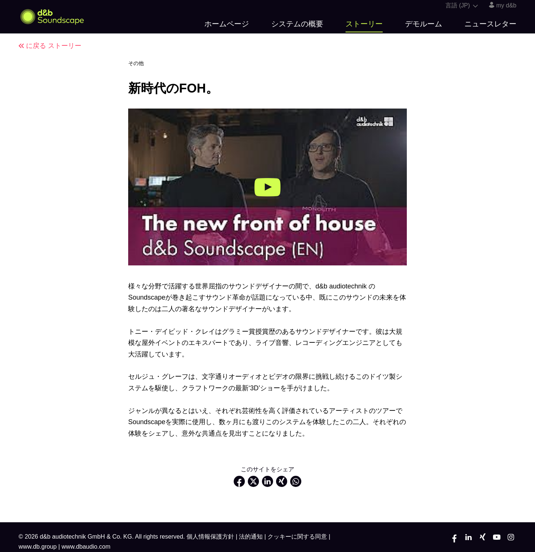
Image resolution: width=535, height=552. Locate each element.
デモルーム (423, 24)
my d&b (502, 5)
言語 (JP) (461, 5)
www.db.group (38, 546)
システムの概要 (297, 24)
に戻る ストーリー (50, 45)
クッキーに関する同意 (298, 536)
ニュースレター (490, 24)
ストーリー (364, 24)
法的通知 (252, 536)
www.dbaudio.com (86, 546)
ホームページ (226, 24)
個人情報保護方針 (211, 536)
